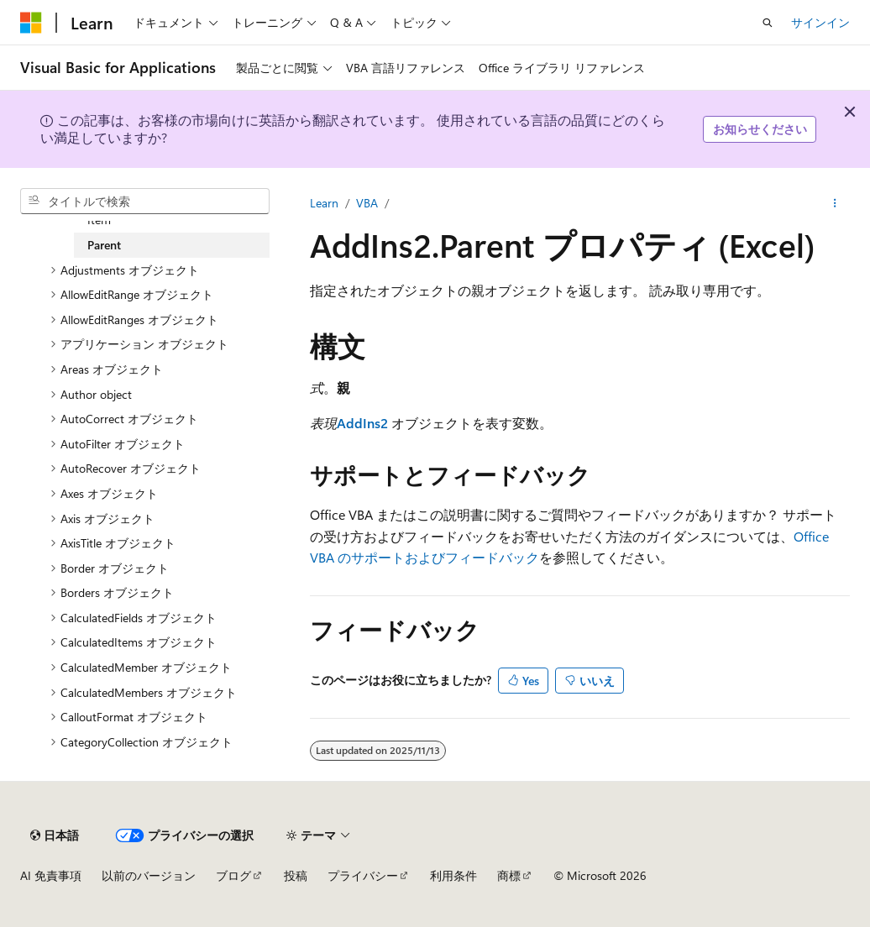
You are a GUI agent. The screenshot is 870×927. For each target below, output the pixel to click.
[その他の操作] (835, 203)
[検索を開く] (767, 23)
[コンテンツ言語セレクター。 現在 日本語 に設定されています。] (54, 835)
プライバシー (363, 875)
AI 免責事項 (50, 875)
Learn (324, 203)
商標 (509, 875)
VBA (367, 203)
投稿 (295, 875)
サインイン (820, 22)
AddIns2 (362, 423)
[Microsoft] (31, 23)
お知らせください (760, 129)
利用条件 (453, 875)
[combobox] (145, 201)
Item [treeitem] (99, 220)
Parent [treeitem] (104, 245)
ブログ (233, 875)
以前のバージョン (149, 875)
